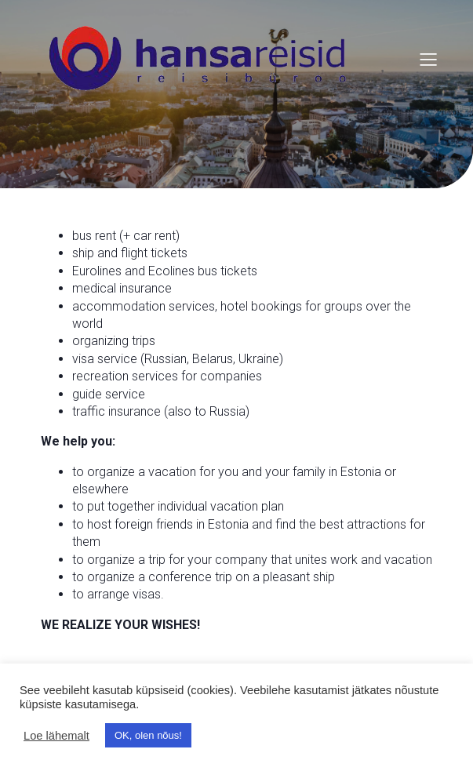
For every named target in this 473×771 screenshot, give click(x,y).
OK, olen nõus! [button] (148, 735)
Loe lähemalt (56, 735)
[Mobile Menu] (429, 59)
